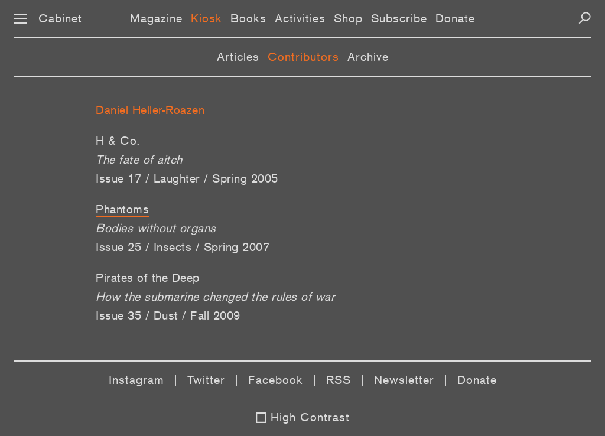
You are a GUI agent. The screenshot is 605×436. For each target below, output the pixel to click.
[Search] (584, 18)
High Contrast (310, 417)
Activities (300, 18)
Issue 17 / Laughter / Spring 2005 (187, 178)
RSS (338, 380)
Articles (238, 57)
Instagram (136, 380)
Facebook (275, 380)
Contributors (303, 57)
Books (248, 18)
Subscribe (399, 18)
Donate (455, 18)
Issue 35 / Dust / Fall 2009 (168, 315)
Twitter (206, 380)
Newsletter (404, 380)
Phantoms (122, 209)
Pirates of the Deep (148, 278)
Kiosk (206, 18)
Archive (368, 57)
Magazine (156, 18)
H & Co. (118, 141)
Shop (348, 18)
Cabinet (60, 18)
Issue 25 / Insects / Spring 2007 (182, 247)
